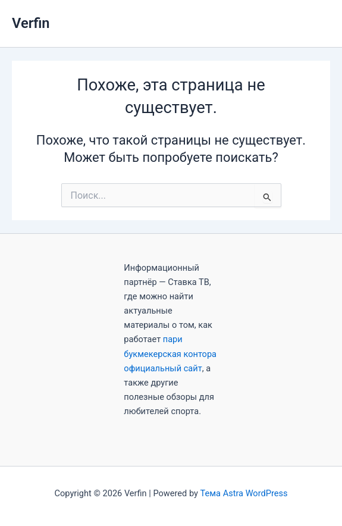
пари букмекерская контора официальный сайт (170, 353)
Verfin (31, 23)
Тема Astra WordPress (244, 493)
